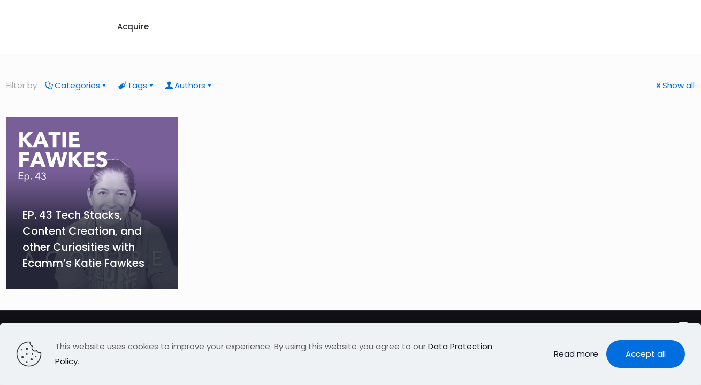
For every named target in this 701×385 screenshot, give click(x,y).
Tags (136, 85)
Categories (76, 85)
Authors (189, 85)
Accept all (646, 353)
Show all (674, 85)
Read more (576, 353)
